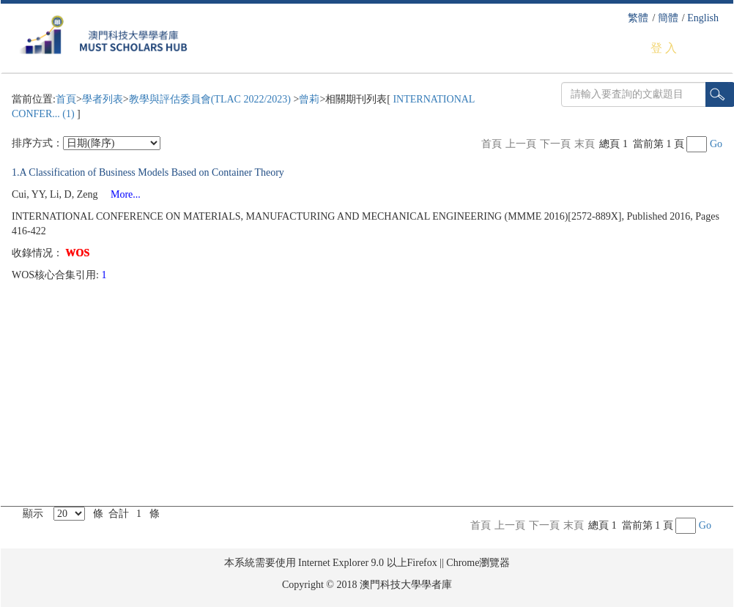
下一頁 (555, 143)
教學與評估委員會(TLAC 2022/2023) (211, 99)
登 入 (663, 48)
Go (716, 143)
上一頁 (520, 143)
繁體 (638, 17)
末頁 (584, 143)
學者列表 (102, 99)
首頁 (66, 99)
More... (120, 194)
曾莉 (309, 99)
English (703, 17)
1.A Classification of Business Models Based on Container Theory (148, 172)
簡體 (668, 17)
